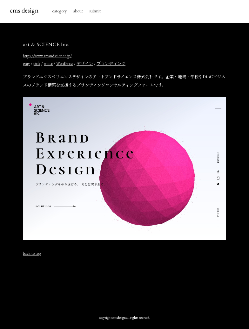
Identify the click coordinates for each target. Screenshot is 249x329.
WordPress (64, 63)
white (48, 63)
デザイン (85, 63)
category (59, 11)
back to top (32, 253)
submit (95, 11)
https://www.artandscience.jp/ (47, 56)
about (78, 11)
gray (26, 63)
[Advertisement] (124, 284)
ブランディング (111, 63)
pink (36, 63)
